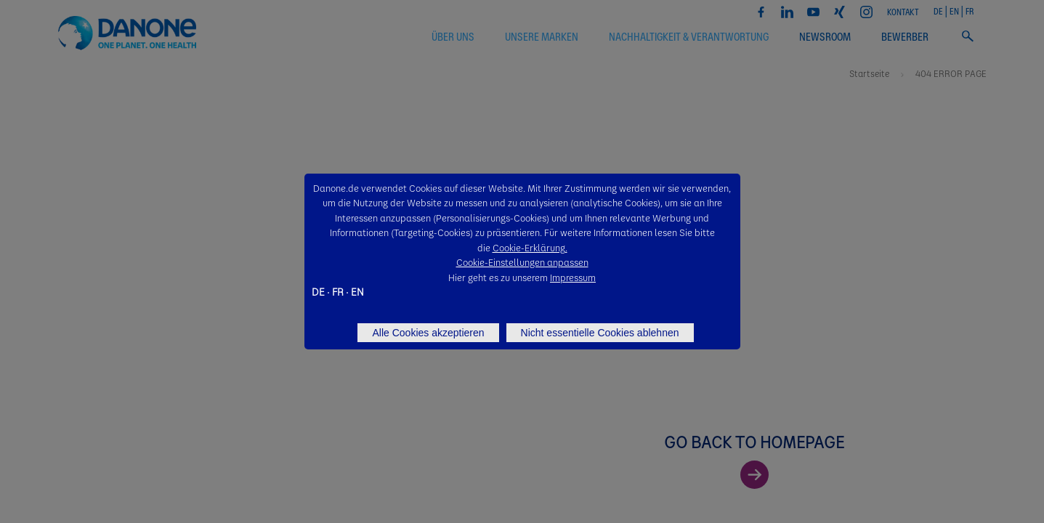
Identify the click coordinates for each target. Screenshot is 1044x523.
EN (357, 291)
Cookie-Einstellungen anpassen (522, 262)
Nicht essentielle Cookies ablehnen (600, 332)
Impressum (573, 277)
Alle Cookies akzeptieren (428, 332)
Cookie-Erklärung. (530, 247)
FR (338, 291)
